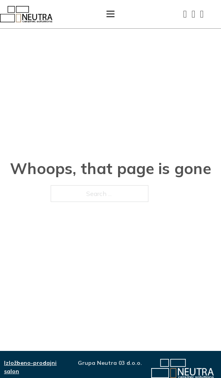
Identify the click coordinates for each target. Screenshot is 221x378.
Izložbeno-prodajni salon (30, 367)
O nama (87, 375)
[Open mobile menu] (110, 14)
